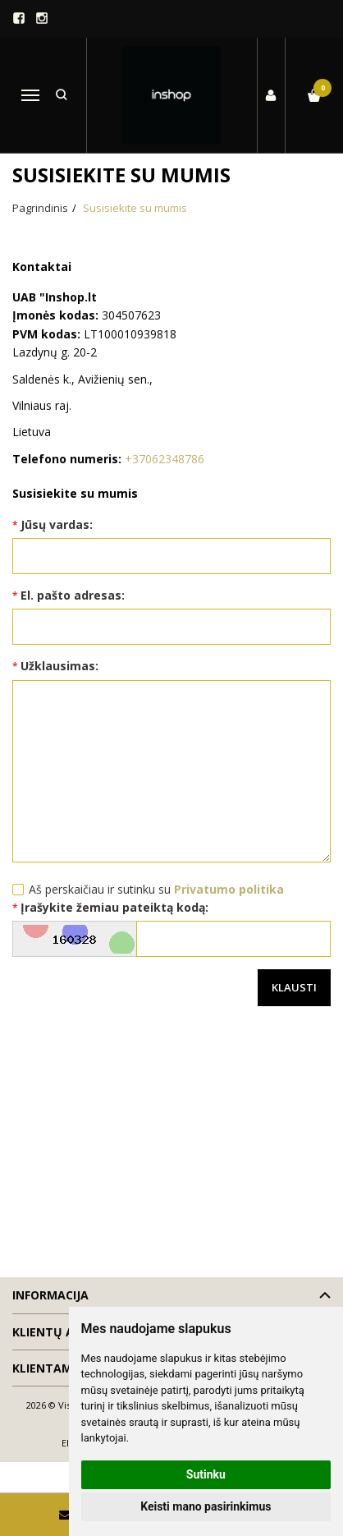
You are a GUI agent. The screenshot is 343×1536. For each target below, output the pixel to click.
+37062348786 (164, 459)
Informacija (50, 1295)
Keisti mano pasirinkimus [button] (205, 1506)
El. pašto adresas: (73, 595)
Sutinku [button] (206, 1474)
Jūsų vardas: (57, 524)
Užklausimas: (59, 666)
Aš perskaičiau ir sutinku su (156, 889)
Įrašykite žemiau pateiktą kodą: (114, 907)
